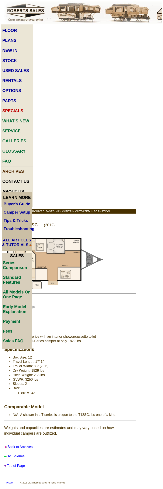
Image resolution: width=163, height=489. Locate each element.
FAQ (6, 161)
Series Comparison (15, 265)
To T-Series (16, 456)
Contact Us (16, 181)
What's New (15, 121)
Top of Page (16, 466)
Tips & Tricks (16, 220)
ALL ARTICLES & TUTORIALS (16, 242)
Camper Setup (17, 212)
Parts (9, 100)
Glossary (14, 151)
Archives (13, 171)
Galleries (14, 141)
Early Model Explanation (14, 309)
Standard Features (12, 280)
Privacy (9, 483)
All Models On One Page (17, 294)
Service (11, 131)
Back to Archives (20, 447)
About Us (13, 191)
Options (11, 90)
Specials (12, 110)
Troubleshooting (19, 229)
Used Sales (15, 70)
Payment (11, 321)
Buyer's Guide (17, 204)
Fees (7, 331)
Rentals (12, 80)
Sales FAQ (13, 341)
